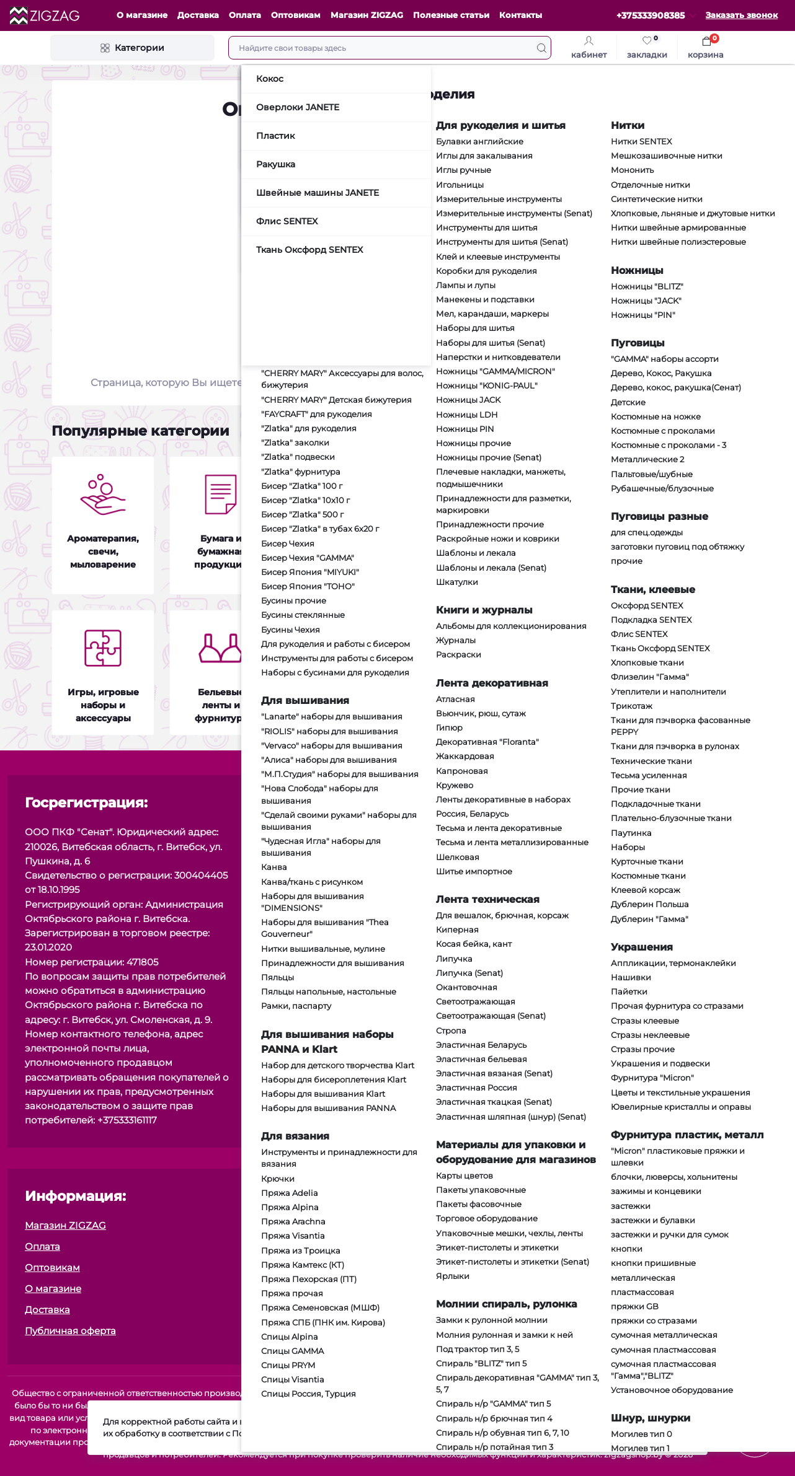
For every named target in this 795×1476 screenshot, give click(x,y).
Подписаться (724, 914)
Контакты (520, 15)
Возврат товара (448, 1267)
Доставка (198, 15)
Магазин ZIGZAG (367, 15)
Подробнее (417, 1439)
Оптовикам (296, 15)
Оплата (245, 15)
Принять (663, 1434)
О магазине (142, 15)
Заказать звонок (742, 15)
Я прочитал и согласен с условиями (670, 940)
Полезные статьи (451, 15)
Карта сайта (439, 1288)
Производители (448, 1310)
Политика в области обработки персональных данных (541, 1331)
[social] (435, 860)
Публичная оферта (649, 940)
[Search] (541, 47)
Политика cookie (449, 1225)
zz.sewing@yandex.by (357, 887)
